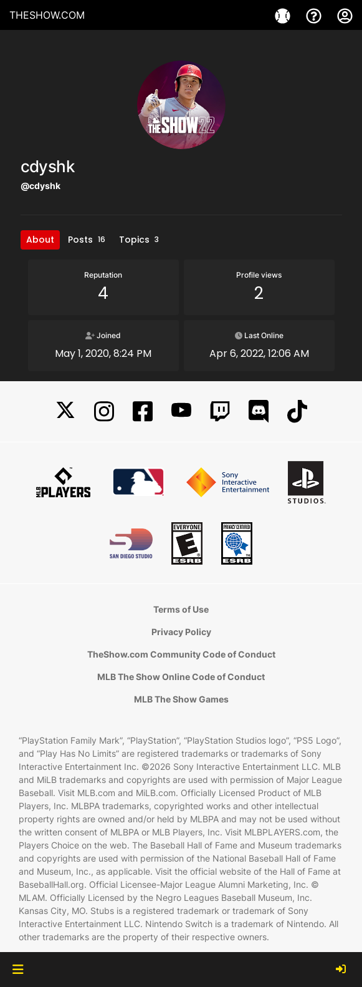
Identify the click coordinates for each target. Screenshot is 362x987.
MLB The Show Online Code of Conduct (181, 676)
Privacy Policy (181, 631)
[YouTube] (181, 411)
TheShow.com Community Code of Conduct (181, 654)
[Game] (284, 15)
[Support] (315, 15)
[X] (65, 411)
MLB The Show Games (181, 699)
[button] (18, 969)
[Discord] (259, 411)
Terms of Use (181, 609)
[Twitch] (220, 411)
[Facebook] (143, 411)
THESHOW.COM (47, 15)
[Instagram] (104, 411)
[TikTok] (297, 411)
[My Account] (345, 15)
